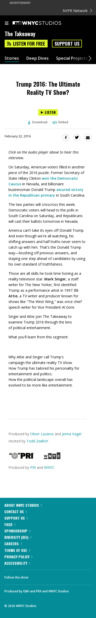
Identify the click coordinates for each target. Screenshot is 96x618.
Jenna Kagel (71, 433)
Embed (60, 122)
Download (37, 122)
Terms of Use (17, 550)
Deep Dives (37, 58)
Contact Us (15, 511)
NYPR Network (77, 10)
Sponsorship (17, 530)
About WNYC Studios (23, 505)
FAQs (10, 524)
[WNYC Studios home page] (43, 23)
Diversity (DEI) (17, 537)
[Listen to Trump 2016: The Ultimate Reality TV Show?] (48, 112)
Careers (13, 543)
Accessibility (17, 563)
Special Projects (72, 58)
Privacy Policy (18, 556)
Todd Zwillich (37, 441)
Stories (12, 58)
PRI (33, 467)
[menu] (6, 23)
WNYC (49, 467)
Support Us (67, 43)
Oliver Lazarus (42, 433)
